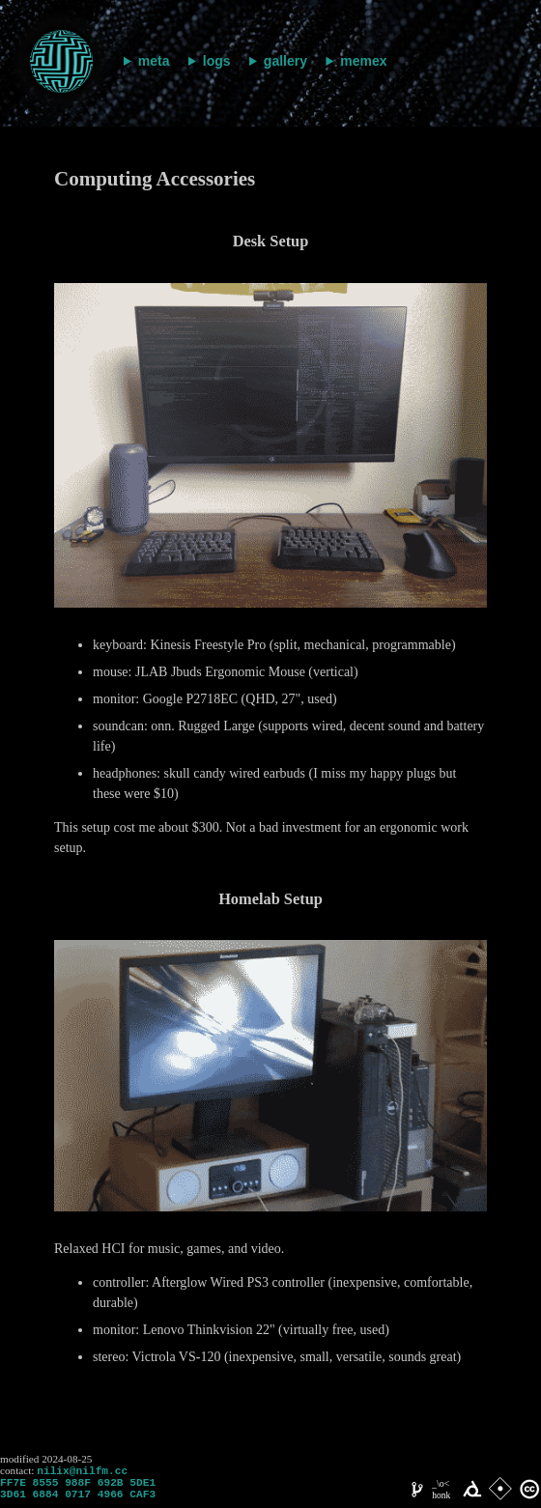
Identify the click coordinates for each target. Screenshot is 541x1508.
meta (154, 61)
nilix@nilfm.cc (82, 1472)
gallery (285, 61)
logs (217, 61)
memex (363, 61)
